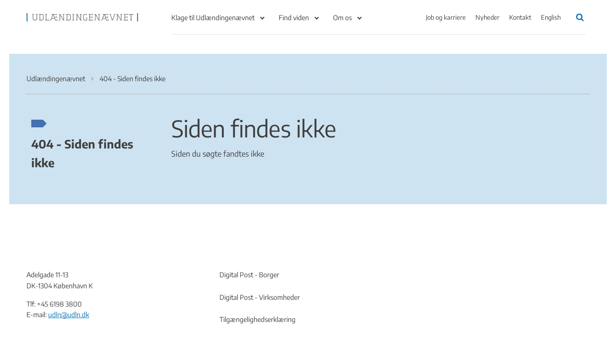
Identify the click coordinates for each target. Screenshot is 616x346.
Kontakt (520, 17)
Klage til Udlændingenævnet (213, 17)
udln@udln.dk (68, 314)
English (551, 17)
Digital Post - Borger (249, 275)
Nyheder (487, 17)
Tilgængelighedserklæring (257, 319)
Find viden (294, 17)
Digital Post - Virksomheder (259, 297)
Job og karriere (446, 17)
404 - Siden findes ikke (82, 152)
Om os (342, 17)
